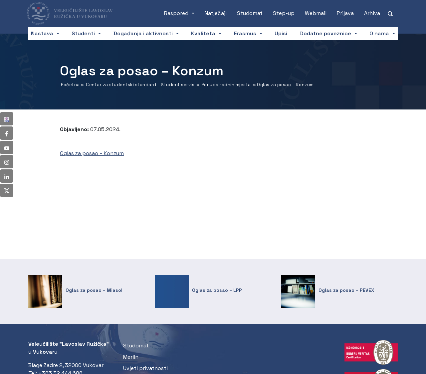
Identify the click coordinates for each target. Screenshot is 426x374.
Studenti (83, 33)
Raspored (176, 13)
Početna (70, 85)
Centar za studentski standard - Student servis (140, 85)
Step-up (284, 13)
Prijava (345, 13)
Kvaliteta (203, 33)
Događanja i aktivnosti (143, 33)
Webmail (315, 13)
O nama (379, 33)
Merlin (130, 356)
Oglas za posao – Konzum (92, 153)
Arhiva (372, 13)
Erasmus (245, 33)
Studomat (250, 13)
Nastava (42, 33)
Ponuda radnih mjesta (226, 85)
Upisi (281, 33)
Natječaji (216, 13)
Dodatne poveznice (325, 33)
